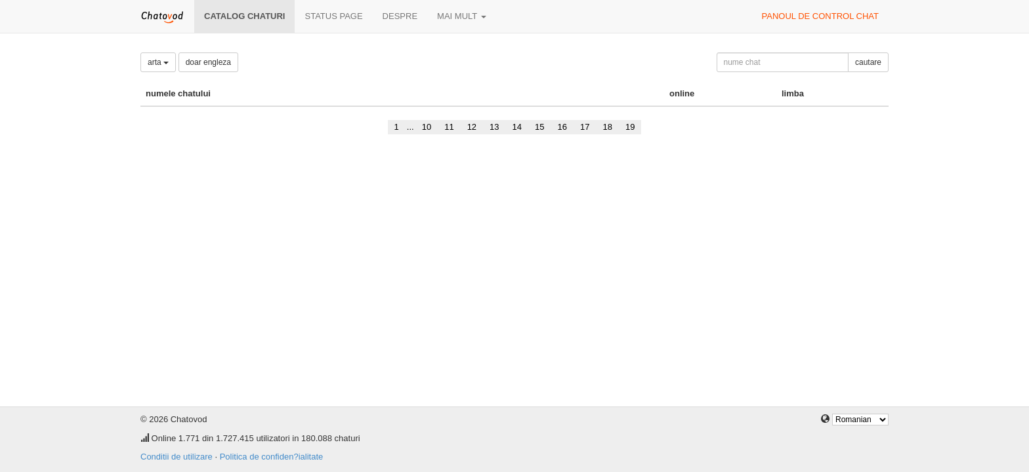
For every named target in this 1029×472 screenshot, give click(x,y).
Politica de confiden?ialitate (272, 457)
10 (426, 127)
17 (584, 127)
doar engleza (208, 62)
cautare (868, 62)
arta (158, 62)
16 (562, 127)
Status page (333, 16)
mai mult (461, 16)
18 (607, 127)
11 (448, 127)
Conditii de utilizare (176, 457)
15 (539, 127)
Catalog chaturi (244, 16)
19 (630, 127)
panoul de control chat (820, 16)
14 (517, 127)
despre (400, 16)
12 (471, 127)
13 (494, 127)
